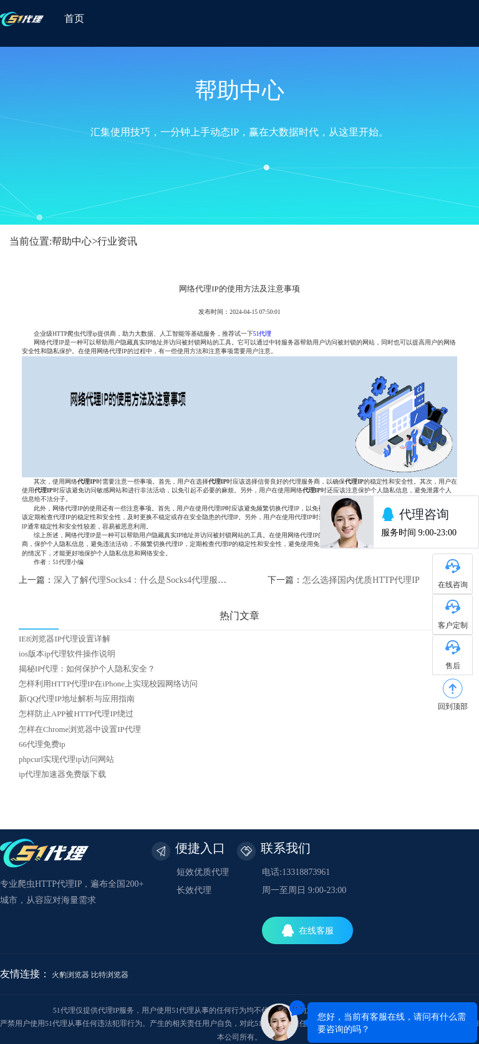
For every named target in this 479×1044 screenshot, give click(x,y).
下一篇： (343, 580)
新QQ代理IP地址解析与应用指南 (77, 699)
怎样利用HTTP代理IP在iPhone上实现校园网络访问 (108, 684)
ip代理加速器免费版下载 (62, 774)
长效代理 (194, 890)
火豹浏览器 (70, 974)
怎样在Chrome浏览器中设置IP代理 (80, 729)
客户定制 (453, 625)
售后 (452, 665)
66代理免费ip (42, 744)
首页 (74, 18)
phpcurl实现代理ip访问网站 (66, 759)
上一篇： (129, 580)
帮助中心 (72, 241)
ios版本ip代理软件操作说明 (67, 654)
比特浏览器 (109, 974)
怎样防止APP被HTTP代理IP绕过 (76, 714)
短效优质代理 (203, 872)
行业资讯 (117, 241)
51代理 (262, 333)
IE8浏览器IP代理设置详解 (64, 639)
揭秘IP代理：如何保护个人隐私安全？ (87, 669)
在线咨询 (453, 584)
